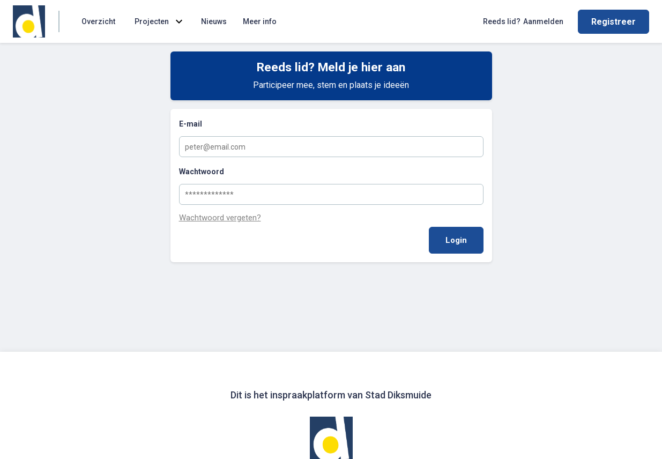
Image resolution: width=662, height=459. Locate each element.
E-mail (190, 124)
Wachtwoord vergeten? (220, 218)
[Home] (29, 21)
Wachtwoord (201, 171)
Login (456, 240)
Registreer (613, 22)
